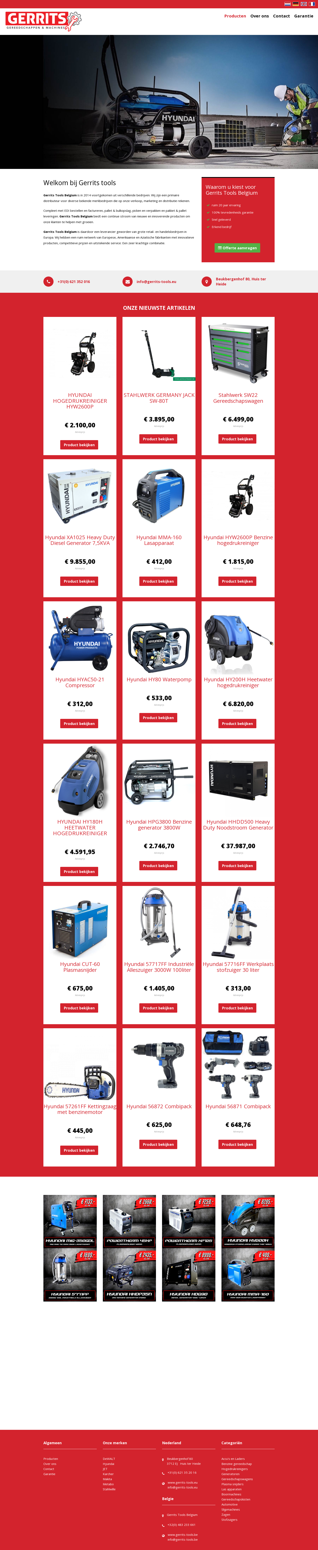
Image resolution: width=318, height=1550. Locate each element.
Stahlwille (109, 1489)
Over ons (259, 16)
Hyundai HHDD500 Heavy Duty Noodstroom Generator (238, 824)
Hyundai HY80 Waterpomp (159, 679)
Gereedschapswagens (237, 1479)
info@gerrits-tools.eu (156, 281)
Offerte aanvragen (237, 247)
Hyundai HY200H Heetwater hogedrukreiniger (238, 682)
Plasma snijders (232, 1484)
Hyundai (108, 1464)
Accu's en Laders (233, 1459)
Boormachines (231, 1494)
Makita (107, 1479)
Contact (281, 16)
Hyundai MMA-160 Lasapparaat (159, 540)
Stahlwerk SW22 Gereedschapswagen (238, 397)
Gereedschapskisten (235, 1499)
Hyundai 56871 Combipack (238, 1106)
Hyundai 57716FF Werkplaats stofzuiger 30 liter (238, 966)
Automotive (229, 1504)
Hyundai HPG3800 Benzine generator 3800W (159, 824)
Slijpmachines (230, 1509)
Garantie (303, 16)
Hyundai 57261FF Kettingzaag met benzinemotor (80, 1109)
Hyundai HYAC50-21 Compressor (79, 682)
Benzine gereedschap (236, 1464)
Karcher (108, 1474)
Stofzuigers (229, 1520)
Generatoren (230, 1474)
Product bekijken (79, 444)
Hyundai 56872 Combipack (159, 1106)
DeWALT (109, 1459)
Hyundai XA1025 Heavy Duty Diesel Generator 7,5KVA (80, 540)
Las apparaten (231, 1489)
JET (105, 1469)
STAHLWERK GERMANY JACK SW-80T (159, 397)
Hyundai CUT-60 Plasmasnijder (80, 966)
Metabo (108, 1484)
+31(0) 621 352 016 (74, 281)
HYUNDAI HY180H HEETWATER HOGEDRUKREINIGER (80, 827)
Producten (235, 16)
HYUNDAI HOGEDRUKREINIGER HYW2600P (80, 400)
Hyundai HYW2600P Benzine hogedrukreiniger (238, 540)
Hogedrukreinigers (234, 1469)
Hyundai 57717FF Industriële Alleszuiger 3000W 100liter (159, 966)
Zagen (225, 1514)
